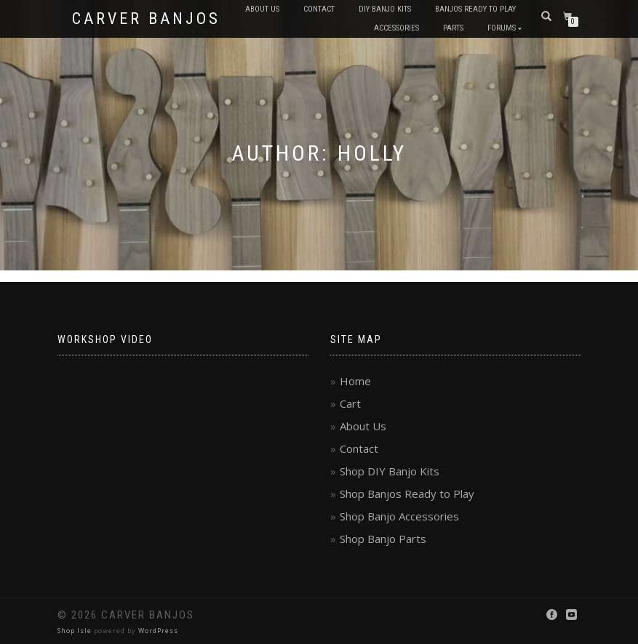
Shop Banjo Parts (383, 538)
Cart (350, 403)
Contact (319, 9)
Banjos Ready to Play (475, 9)
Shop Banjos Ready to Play (407, 493)
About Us (262, 9)
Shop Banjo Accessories (399, 516)
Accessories (396, 28)
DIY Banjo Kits (385, 9)
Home (355, 381)
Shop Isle (74, 630)
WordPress (158, 630)
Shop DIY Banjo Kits (389, 471)
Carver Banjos (146, 19)
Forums (501, 28)
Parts (453, 28)
